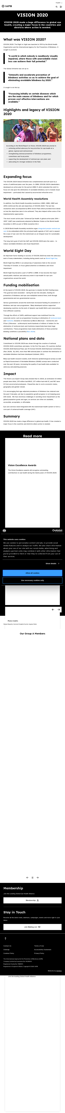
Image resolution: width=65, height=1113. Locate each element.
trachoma (9, 321)
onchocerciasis (56, 318)
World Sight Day (51, 258)
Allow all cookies (32, 573)
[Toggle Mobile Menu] (61, 7)
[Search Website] (56, 7)
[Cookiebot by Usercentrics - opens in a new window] (52, 530)
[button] (59, 3)
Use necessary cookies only (32, 580)
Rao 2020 (30, 332)
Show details (51, 563)
